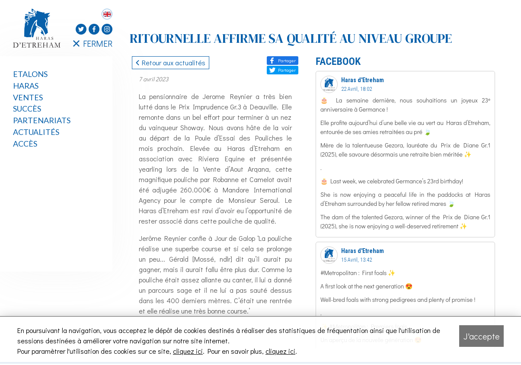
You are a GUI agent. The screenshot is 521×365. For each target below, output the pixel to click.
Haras (25, 85)
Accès (25, 143)
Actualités (36, 132)
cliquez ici (188, 350)
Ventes (28, 97)
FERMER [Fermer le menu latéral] (92, 43)
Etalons (30, 74)
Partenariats (41, 120)
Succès (27, 108)
